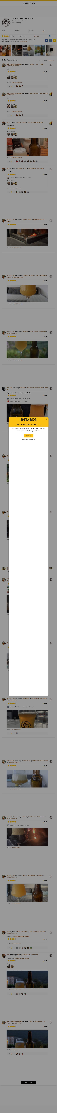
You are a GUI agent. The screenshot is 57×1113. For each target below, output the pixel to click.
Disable (28, 435)
